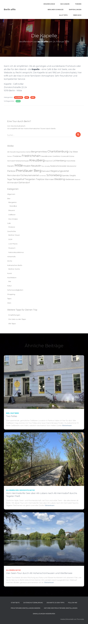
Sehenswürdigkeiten (15, 290)
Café (9, 223)
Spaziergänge (49, 4)
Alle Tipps (63, 15)
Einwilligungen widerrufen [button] (44, 614)
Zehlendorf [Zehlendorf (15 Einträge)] (24, 182)
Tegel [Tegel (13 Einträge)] (9, 179)
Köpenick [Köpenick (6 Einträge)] (48, 161)
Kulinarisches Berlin (14, 265)
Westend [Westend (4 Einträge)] (77, 179)
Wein (9, 303)
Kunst (9, 273)
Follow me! (72, 602)
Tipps (9, 299)
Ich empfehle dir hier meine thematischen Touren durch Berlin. (31, 129)
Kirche (9, 261)
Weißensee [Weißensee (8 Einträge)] (69, 179)
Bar (26, 97)
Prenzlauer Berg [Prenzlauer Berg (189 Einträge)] (28, 170)
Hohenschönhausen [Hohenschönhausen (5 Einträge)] (22, 161)
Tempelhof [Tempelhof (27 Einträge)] (18, 179)
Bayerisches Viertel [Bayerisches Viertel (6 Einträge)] (23, 152)
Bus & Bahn (64, 4)
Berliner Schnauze (55, 9)
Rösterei (11, 227)
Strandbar (13, 206)
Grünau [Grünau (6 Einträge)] (71, 156)
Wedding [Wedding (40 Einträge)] (59, 179)
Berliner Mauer (14, 235)
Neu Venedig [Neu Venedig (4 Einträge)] (46, 166)
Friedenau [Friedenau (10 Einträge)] (17, 156)
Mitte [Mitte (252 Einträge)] (18, 165)
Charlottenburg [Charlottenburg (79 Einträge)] (57, 151)
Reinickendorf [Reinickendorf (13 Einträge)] (14, 175)
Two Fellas (11, 416)
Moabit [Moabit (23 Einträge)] (27, 166)
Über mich (77, 15)
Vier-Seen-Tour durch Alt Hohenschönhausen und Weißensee (39, 573)
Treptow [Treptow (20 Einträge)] (40, 179)
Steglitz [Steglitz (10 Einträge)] (73, 175)
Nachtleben (11, 278)
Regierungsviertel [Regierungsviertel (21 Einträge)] (60, 171)
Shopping (11, 294)
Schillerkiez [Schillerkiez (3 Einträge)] (42, 175)
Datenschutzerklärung (33, 602)
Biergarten (12, 202)
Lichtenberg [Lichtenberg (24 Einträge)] (59, 160)
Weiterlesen (67, 425)
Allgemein (18, 97)
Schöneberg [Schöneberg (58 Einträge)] (54, 175)
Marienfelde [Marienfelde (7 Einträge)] (70, 161)
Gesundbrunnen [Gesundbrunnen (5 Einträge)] (46, 156)
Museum (11, 248)
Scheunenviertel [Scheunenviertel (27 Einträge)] (30, 175)
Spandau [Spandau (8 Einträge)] (65, 176)
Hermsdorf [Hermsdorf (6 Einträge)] (11, 161)
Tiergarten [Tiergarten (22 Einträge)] (30, 179)
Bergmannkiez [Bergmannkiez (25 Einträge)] (39, 151)
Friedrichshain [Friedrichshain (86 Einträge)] (31, 155)
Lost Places (12, 244)
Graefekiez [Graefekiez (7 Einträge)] (56, 156)
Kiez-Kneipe (13, 219)
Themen (78, 4)
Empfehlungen (75, 9)
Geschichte (11, 231)
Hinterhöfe (11, 257)
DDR (10, 239)
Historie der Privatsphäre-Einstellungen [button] (60, 608)
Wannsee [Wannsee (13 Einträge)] (49, 179)
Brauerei (11, 210)
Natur (9, 286)
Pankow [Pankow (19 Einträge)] (11, 171)
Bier (32, 97)
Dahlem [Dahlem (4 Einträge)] (9, 156)
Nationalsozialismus (16, 252)
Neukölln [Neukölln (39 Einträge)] (36, 165)
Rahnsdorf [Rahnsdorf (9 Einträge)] (46, 171)
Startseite (15, 602)
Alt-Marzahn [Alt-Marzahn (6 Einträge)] (11, 152)
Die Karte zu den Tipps (17, 319)
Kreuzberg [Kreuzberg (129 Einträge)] (37, 160)
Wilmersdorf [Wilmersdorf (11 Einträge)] (12, 183)
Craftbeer (11, 215)
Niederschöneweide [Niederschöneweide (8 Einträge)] (58, 166)
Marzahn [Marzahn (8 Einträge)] (10, 166)
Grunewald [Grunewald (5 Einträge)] (65, 156)
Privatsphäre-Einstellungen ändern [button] (25, 608)
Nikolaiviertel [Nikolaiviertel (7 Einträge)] (71, 166)
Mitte (18, 101)
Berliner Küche (14, 269)
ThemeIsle (80, 619)
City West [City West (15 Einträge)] (73, 152)
